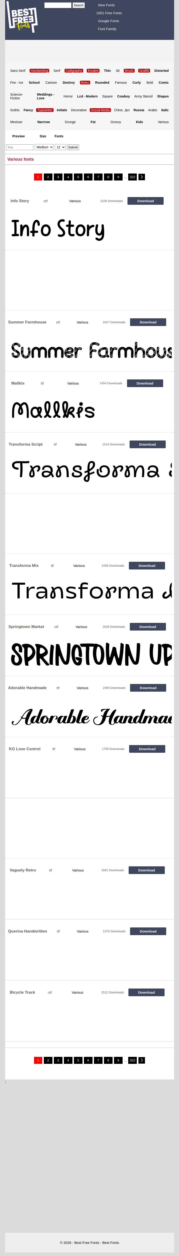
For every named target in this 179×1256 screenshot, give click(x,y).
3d (118, 71)
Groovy (115, 122)
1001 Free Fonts (109, 13)
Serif (56, 71)
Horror (68, 96)
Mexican (16, 122)
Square (107, 96)
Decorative (79, 110)
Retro (85, 82)
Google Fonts (108, 21)
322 (132, 177)
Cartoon (51, 82)
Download (145, 201)
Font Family (107, 29)
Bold (150, 82)
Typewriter (44, 110)
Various (163, 122)
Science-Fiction (16, 96)
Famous (121, 82)
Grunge (70, 122)
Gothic (15, 110)
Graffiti (144, 71)
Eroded (93, 71)
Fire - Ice (16, 82)
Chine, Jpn (122, 110)
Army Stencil (143, 96)
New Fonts (106, 5)
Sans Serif (17, 71)
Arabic (153, 110)
